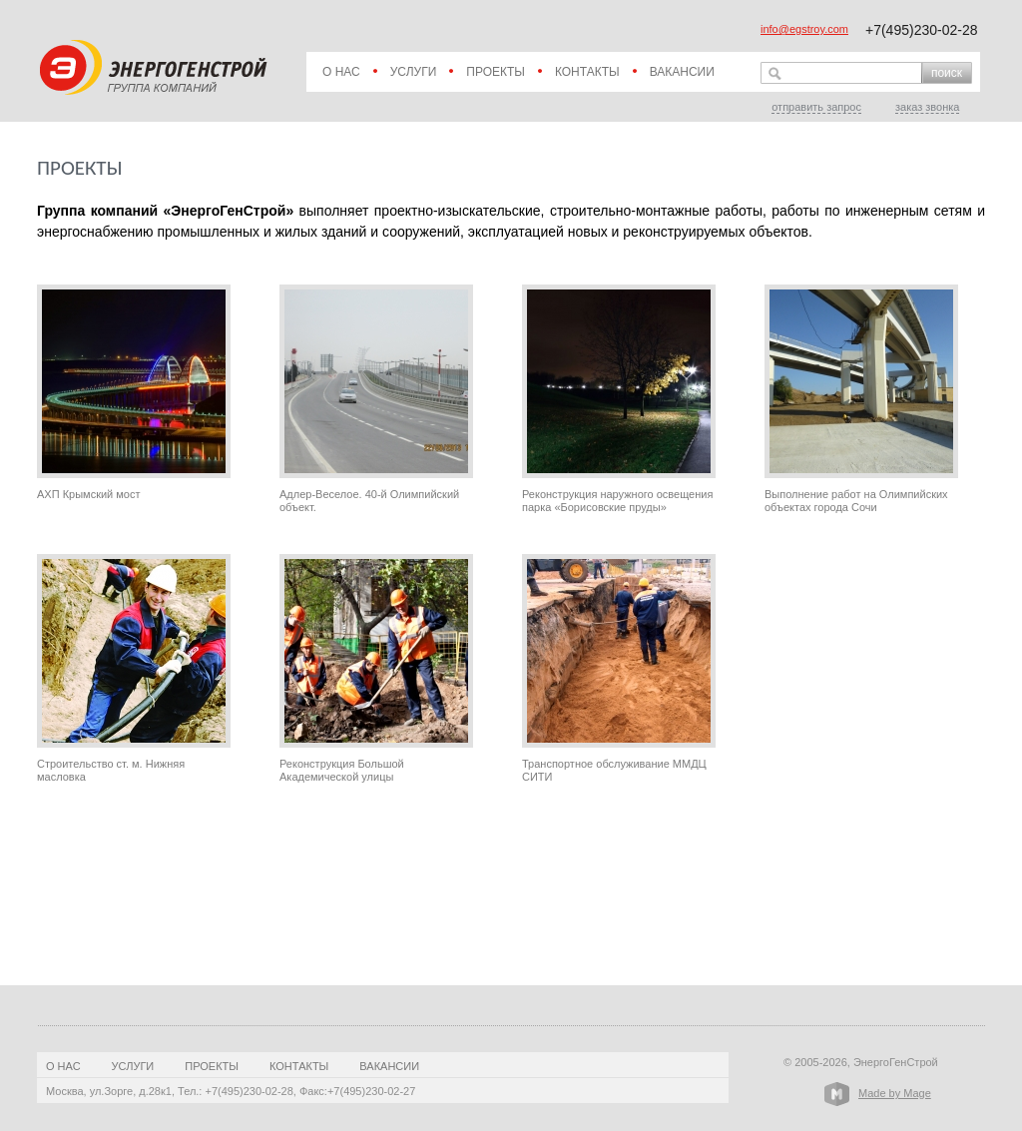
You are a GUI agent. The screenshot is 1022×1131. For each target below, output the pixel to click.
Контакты (587, 72)
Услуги (413, 72)
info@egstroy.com (804, 29)
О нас (341, 72)
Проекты (495, 72)
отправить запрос (816, 107)
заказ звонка (927, 107)
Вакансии (682, 72)
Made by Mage (894, 1093)
